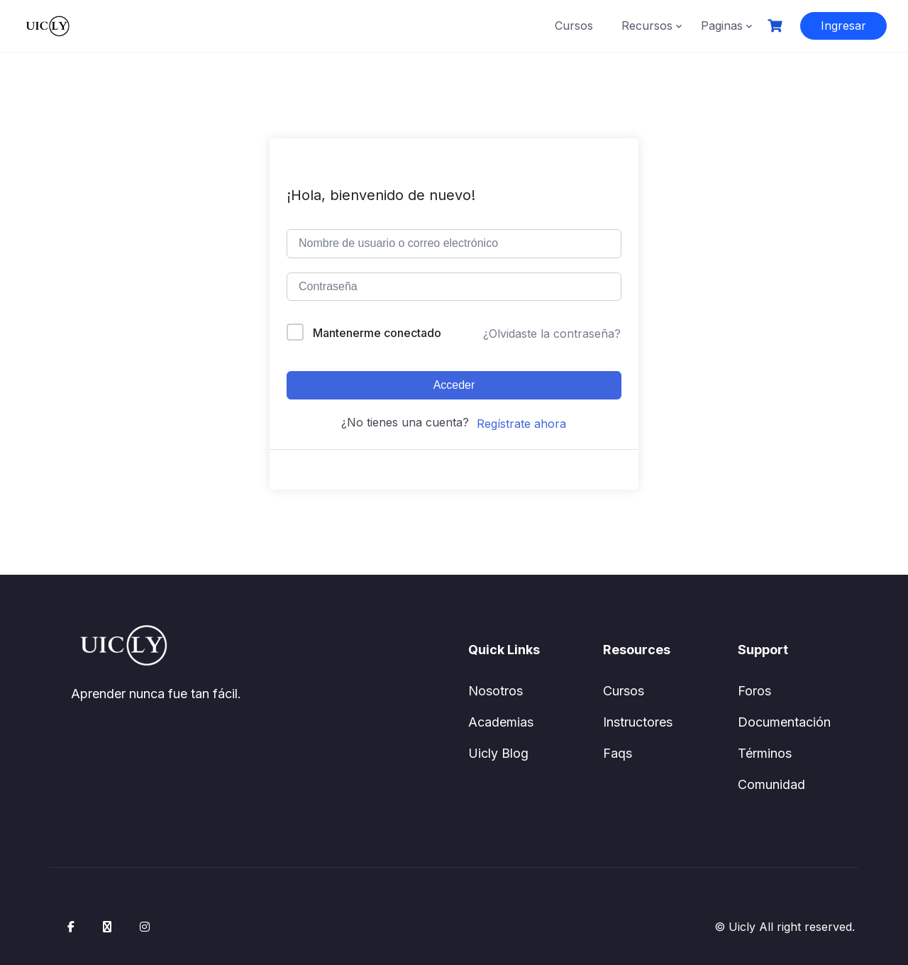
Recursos (646, 25)
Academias (500, 722)
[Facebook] (70, 927)
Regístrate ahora (521, 424)
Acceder (454, 385)
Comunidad (771, 784)
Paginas (722, 25)
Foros (754, 690)
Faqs (617, 753)
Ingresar (843, 25)
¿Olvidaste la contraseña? (552, 333)
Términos (765, 753)
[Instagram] (145, 927)
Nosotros (495, 690)
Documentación (784, 722)
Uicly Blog (498, 753)
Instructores (637, 722)
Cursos (574, 25)
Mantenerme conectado (377, 333)
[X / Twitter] (107, 927)
